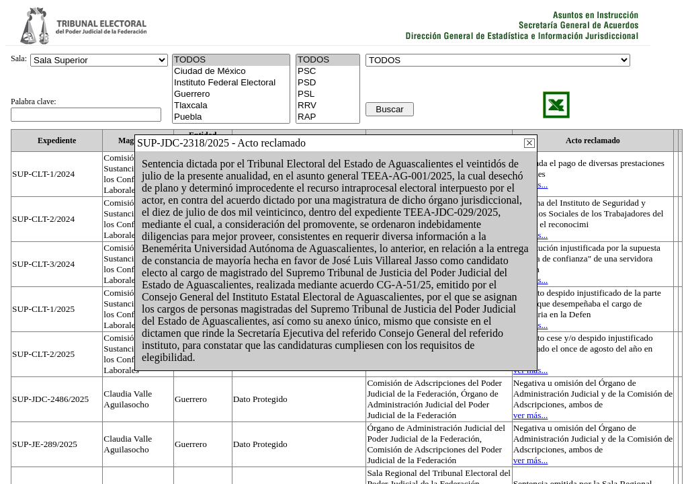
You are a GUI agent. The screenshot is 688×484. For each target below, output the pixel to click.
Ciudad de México (231, 71)
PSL (327, 94)
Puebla (231, 117)
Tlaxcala (231, 106)
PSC (327, 71)
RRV (327, 106)
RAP (327, 117)
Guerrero (231, 94)
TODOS (327, 60)
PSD (327, 83)
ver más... (530, 415)
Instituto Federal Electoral (231, 83)
